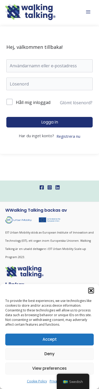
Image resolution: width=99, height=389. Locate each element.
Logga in (49, 122)
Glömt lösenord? (76, 103)
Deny (49, 354)
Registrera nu (68, 136)
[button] (91, 290)
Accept (50, 339)
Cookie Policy (37, 381)
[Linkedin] (57, 187)
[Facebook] (41, 187)
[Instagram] (49, 187)
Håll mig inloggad (33, 102)
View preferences (49, 368)
